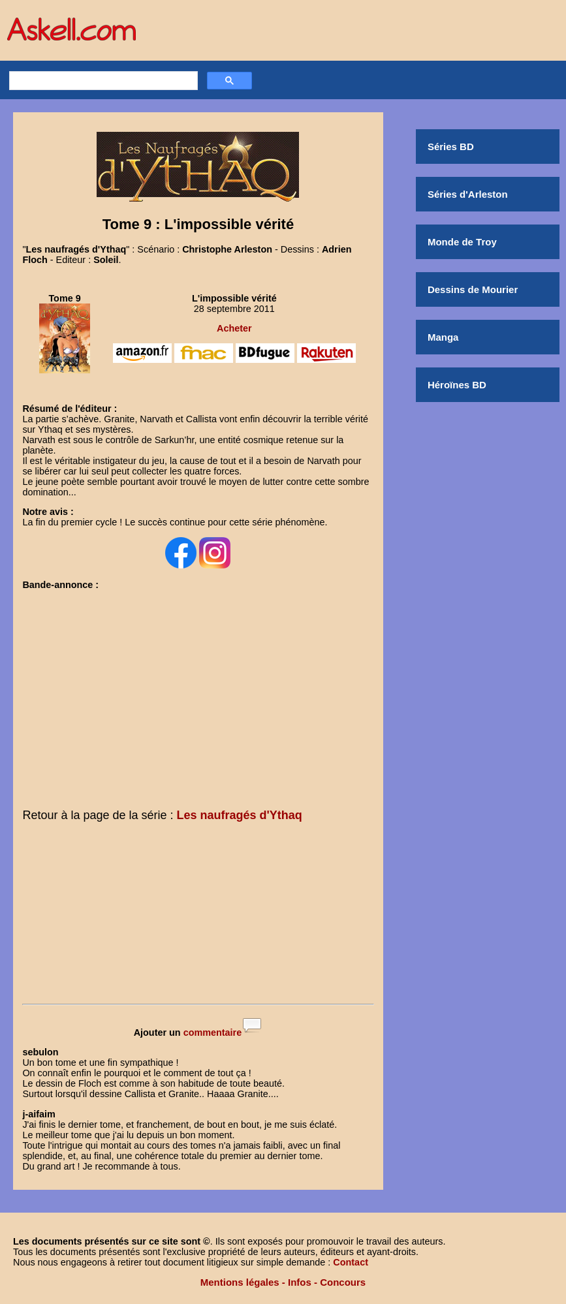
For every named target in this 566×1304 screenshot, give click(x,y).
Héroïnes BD (457, 384)
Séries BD (451, 146)
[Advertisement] (198, 915)
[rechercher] (102, 81)
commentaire (212, 1032)
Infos (299, 1282)
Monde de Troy (462, 241)
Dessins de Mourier (473, 289)
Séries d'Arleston (468, 194)
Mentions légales (239, 1282)
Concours (343, 1282)
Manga (443, 337)
